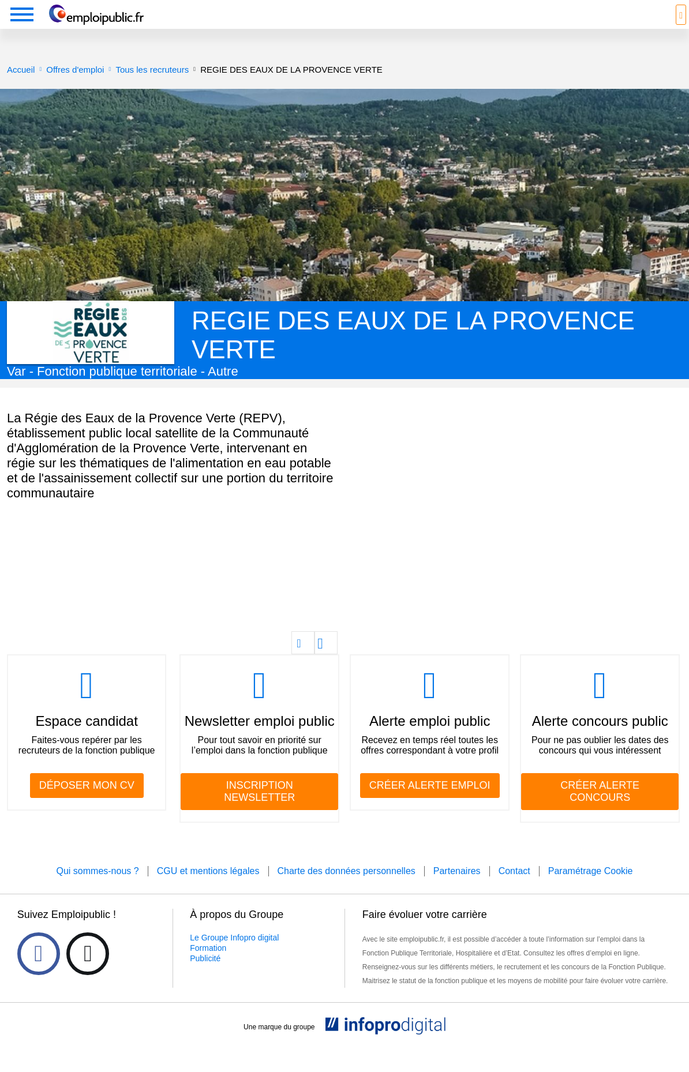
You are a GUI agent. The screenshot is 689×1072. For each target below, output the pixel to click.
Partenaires (457, 888)
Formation (208, 965)
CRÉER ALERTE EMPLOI (429, 802)
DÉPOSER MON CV (86, 802)
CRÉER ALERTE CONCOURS (599, 808)
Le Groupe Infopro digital (234, 954)
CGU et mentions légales (208, 888)
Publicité (205, 975)
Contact (514, 888)
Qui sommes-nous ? (97, 888)
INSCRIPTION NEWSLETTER (259, 808)
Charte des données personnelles (346, 888)
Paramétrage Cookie (590, 888)
